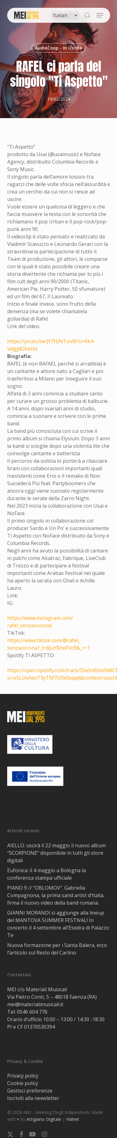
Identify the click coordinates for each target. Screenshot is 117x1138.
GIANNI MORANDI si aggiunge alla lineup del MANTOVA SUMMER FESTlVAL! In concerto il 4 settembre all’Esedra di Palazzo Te (58, 924)
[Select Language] (65, 15)
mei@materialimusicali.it (35, 1004)
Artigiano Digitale (44, 1119)
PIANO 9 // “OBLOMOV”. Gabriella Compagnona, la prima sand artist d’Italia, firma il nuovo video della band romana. (56, 895)
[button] (99, 15)
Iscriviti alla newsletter (33, 1098)
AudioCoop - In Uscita (58, 48)
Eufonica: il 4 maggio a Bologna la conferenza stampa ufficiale (46, 874)
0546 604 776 (32, 1011)
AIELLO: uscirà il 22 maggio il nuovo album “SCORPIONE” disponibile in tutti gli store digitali (56, 853)
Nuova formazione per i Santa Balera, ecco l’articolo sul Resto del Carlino (57, 949)
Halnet (72, 1119)
